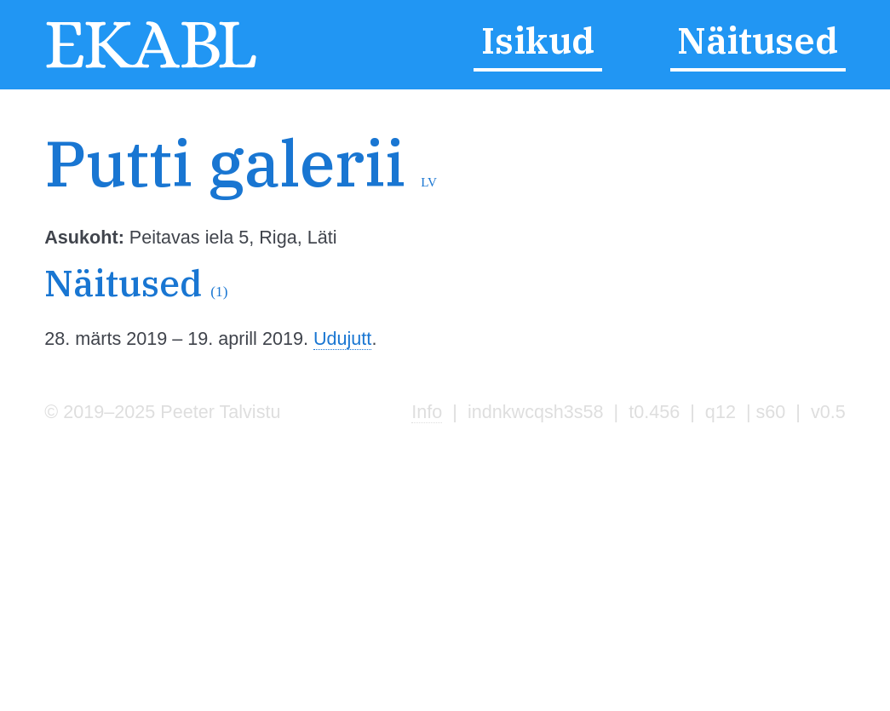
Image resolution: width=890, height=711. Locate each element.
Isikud (537, 41)
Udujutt (342, 338)
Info (426, 411)
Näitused (757, 41)
